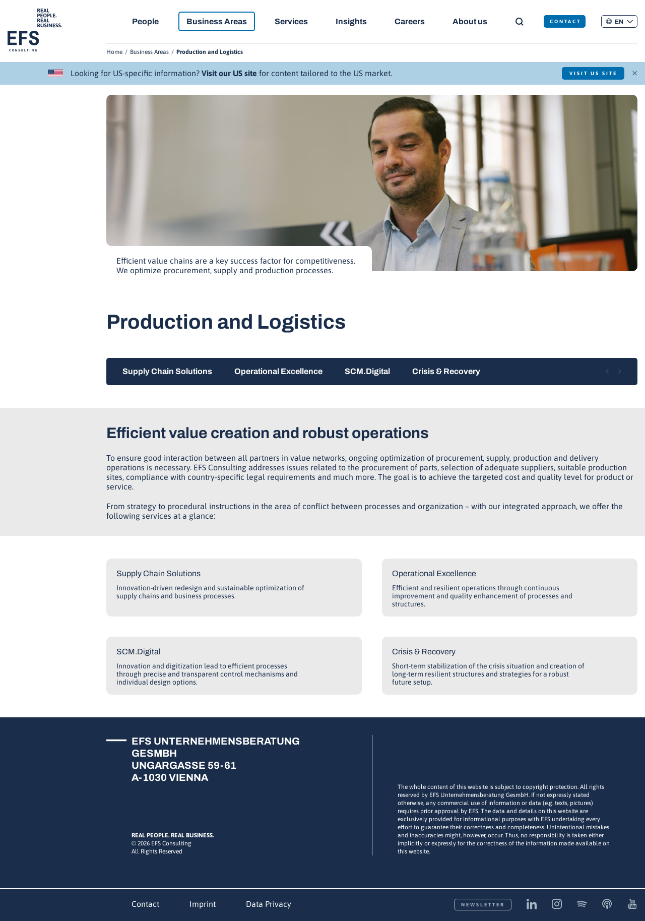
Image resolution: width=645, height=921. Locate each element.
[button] (619, 21)
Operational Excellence (278, 371)
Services (291, 21)
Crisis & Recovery (446, 371)
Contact (145, 903)
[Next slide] (619, 372)
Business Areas (216, 21)
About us (470, 21)
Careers (410, 21)
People (145, 21)
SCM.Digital (367, 371)
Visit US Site (593, 73)
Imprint (202, 903)
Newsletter (483, 904)
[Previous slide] (607, 372)
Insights (351, 21)
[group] (371, 190)
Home (114, 51)
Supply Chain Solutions (167, 371)
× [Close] (634, 72)
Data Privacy (268, 903)
